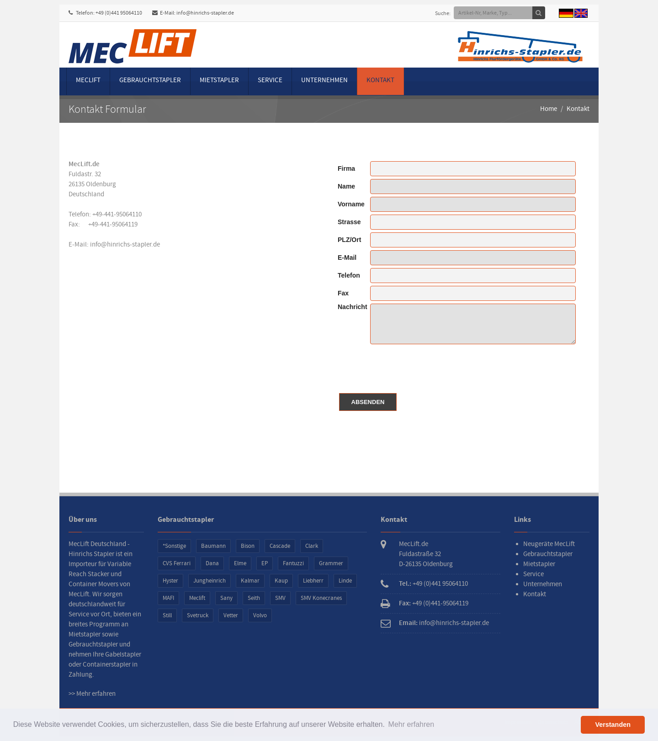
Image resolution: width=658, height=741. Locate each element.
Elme (240, 563)
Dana (212, 563)
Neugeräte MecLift (549, 544)
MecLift (88, 80)
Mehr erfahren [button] (411, 724)
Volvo (260, 615)
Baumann (213, 546)
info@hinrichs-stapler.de (125, 244)
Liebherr (313, 580)
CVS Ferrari (177, 563)
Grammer (331, 563)
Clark (311, 546)
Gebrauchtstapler (150, 80)
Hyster (170, 580)
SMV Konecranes (321, 598)
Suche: (443, 13)
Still (167, 615)
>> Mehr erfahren (92, 693)
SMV (280, 598)
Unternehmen (324, 80)
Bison (248, 546)
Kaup (281, 580)
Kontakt (380, 80)
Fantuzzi (293, 563)
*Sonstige (174, 546)
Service (270, 80)
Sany (226, 598)
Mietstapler (219, 80)
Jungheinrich (209, 580)
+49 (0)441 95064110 (440, 583)
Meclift (197, 598)
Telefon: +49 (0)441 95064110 (105, 13)
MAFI (168, 598)
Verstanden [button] (613, 724)
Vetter (230, 615)
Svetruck (197, 615)
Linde (345, 580)
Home (548, 109)
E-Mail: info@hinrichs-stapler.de (193, 13)
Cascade (280, 546)
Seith (254, 598)
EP (264, 563)
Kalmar (250, 580)
